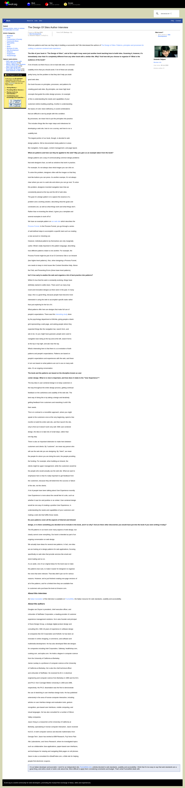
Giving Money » (12, 87)
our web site (56, 221)
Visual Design (11, 55)
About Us (30, 20)
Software (10, 52)
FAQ (172, 20)
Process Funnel (33, 226)
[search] (166, 13)
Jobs (40, 20)
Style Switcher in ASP (13, 70)
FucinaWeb (69, 599)
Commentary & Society (14, 39)
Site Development (12, 50)
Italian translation (36, 599)
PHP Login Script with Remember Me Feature (13, 68)
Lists (35, 20)
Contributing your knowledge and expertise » (15, 96)
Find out (12, 83)
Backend (10, 35)
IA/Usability (10, 43)
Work (33, 3)
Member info (157, 62)
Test (50, 3)
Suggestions (11, 53)
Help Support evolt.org (14, 75)
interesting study (61, 314)
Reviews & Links (12, 48)
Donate (70, 3)
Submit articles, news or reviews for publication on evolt (14, 29)
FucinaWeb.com (86, 767)
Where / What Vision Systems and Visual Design (16, 65)
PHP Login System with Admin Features (14, 62)
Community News (12, 41)
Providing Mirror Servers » (15, 90)
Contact (178, 20)
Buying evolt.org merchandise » (12, 92)
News (8, 46)
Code (8, 37)
